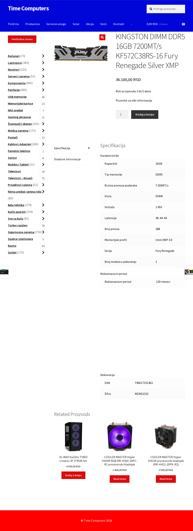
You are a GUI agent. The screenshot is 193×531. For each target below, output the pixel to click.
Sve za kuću (15, 218)
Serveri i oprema (19, 76)
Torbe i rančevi (17, 225)
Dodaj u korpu (145, 114)
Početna (13, 24)
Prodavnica (32, 24)
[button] (102, 37)
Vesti (103, 24)
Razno (12, 246)
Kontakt (118, 24)
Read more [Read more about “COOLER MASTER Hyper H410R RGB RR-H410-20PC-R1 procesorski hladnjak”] (119, 479)
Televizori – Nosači (20, 178)
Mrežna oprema (18, 130)
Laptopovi (15, 63)
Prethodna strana (22, 39)
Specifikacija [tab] (62, 148)
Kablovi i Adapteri (19, 144)
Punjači (13, 137)
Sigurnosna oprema (21, 232)
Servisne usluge (56, 24)
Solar (76, 24)
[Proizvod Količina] (122, 114)
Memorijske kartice (20, 103)
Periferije (14, 90)
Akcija (90, 24)
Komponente (16, 83)
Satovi (12, 158)
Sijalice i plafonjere (20, 239)
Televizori (14, 171)
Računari (14, 56)
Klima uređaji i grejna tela (24, 191)
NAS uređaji (15, 110)
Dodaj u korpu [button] (73, 475)
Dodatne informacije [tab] (67, 159)
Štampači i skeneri (20, 124)
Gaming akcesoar (19, 117)
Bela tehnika (16, 205)
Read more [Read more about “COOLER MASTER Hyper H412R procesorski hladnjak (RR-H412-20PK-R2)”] (166, 479)
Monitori (13, 69)
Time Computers (28, 8)
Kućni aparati (17, 212)
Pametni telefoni (19, 151)
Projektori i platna (20, 185)
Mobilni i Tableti (18, 164)
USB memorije (17, 97)
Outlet (12, 252)
